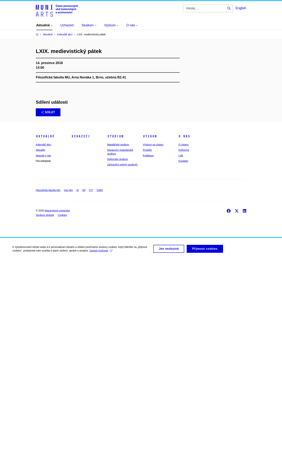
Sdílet (48, 311)
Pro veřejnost (43, 360)
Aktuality (40, 349)
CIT (91, 389)
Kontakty (183, 360)
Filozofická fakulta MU (48, 389)
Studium (115, 335)
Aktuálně (45, 335)
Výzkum (150, 335)
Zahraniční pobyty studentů (122, 363)
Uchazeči (80, 335)
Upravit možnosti (101, 451)
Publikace (148, 354)
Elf (83, 389)
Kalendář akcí (43, 343)
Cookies (62, 414)
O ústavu (183, 343)
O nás (184, 335)
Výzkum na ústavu (153, 343)
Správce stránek (45, 414)
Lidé (180, 354)
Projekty (147, 349)
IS (77, 389)
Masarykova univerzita (57, 409)
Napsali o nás (43, 354)
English (241, 8)
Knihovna (183, 349)
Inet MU (68, 389)
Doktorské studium (117, 358)
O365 (100, 389)
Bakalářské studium (118, 343)
